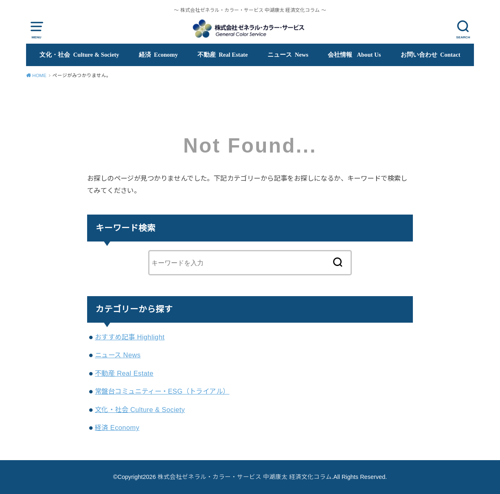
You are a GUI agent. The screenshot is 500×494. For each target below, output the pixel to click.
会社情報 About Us (354, 54)
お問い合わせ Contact (431, 54)
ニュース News (288, 54)
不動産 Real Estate (222, 54)
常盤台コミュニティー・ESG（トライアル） (162, 391)
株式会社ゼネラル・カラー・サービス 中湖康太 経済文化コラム (245, 477)
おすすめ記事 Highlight (129, 337)
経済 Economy (158, 54)
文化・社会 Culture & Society (79, 54)
